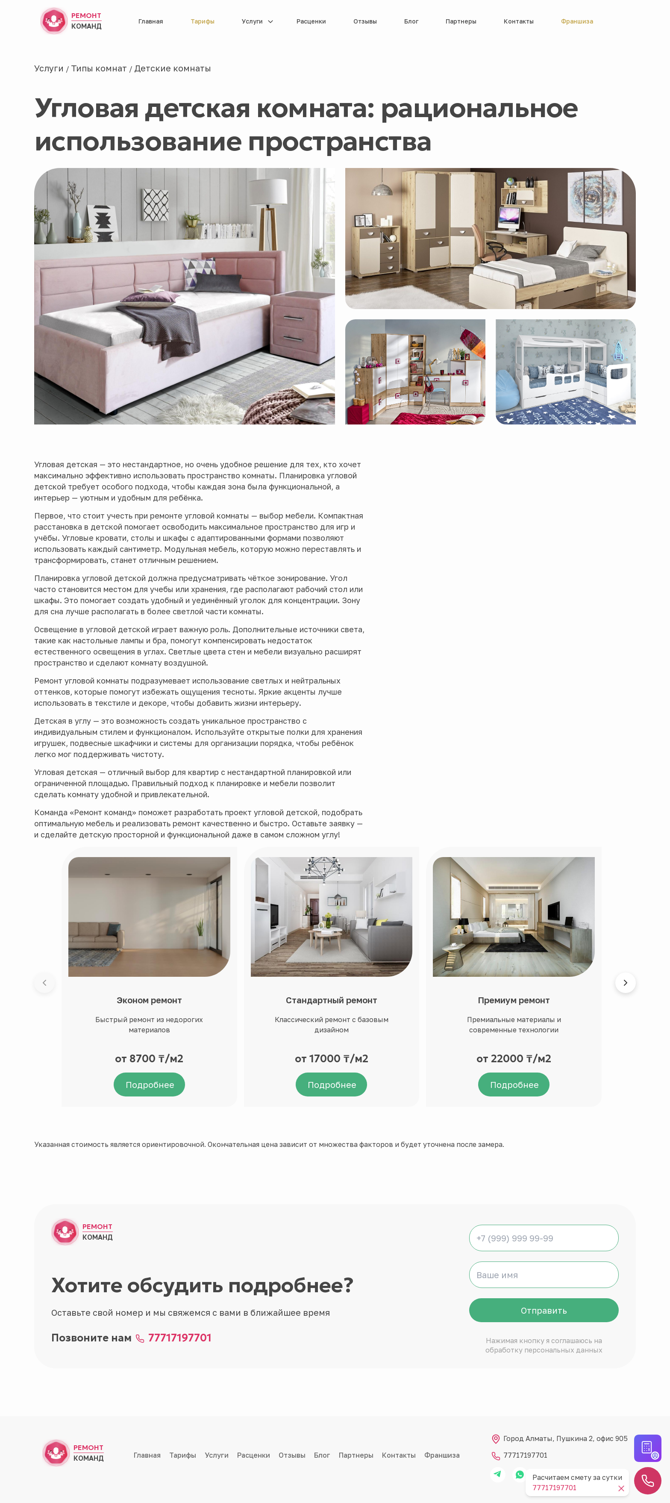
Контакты (519, 21)
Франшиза (577, 21)
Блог (411, 21)
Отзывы (365, 21)
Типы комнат (100, 68)
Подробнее (150, 1084)
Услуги (252, 21)
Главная (150, 21)
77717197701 (180, 1338)
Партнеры (461, 21)
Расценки (311, 21)
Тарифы (203, 21)
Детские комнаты (172, 68)
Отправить (544, 1310)
